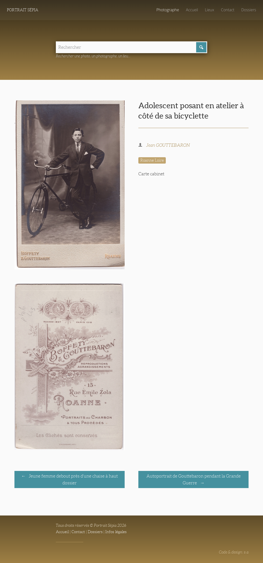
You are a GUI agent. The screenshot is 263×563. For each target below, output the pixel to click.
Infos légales (116, 532)
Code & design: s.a (234, 552)
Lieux (209, 9)
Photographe (167, 9)
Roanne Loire (152, 160)
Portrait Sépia (22, 10)
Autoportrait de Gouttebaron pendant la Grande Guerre (193, 479)
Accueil (192, 9)
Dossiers (248, 9)
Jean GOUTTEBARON (168, 145)
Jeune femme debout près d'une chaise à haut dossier (73, 479)
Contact (227, 9)
